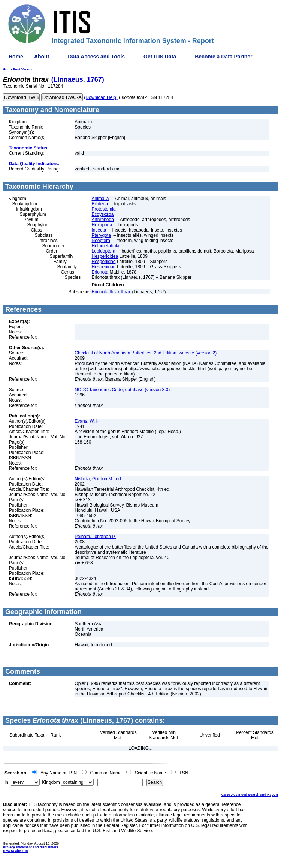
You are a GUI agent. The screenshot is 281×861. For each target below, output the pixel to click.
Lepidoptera (103, 251)
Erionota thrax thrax (111, 291)
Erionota (99, 272)
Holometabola (105, 245)
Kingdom (51, 782)
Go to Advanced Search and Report (249, 795)
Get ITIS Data (159, 57)
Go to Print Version (18, 69)
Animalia (100, 198)
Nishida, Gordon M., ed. (98, 478)
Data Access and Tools (96, 57)
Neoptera (100, 240)
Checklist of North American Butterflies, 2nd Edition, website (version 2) (146, 353)
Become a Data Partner (223, 57)
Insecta (98, 230)
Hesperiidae (103, 261)
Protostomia (103, 209)
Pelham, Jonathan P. (95, 536)
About (41, 57)
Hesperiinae (103, 266)
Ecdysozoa (102, 214)
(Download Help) (100, 97)
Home (16, 57)
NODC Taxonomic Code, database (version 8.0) (122, 389)
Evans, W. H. (87, 421)
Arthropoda (102, 219)
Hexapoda (101, 224)
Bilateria (99, 203)
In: (6, 782)
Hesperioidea (104, 256)
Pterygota (101, 235)
